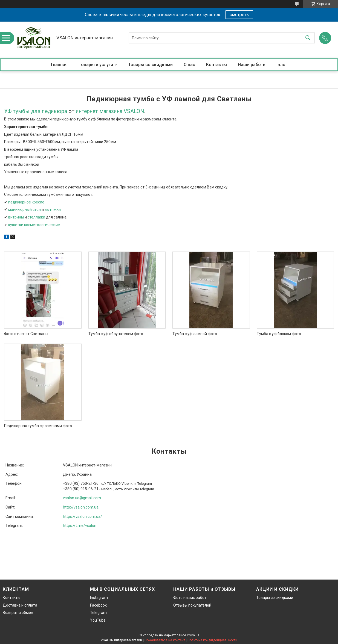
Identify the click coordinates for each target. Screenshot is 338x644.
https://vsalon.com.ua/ (82, 516)
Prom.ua (193, 635)
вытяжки (53, 209)
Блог (282, 64)
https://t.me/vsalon (79, 525)
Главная (59, 64)
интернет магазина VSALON (110, 111)
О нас (189, 64)
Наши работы (252, 64)
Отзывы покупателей (192, 605)
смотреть (239, 14)
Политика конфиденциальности (212, 640)
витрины (16, 217)
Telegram (98, 612)
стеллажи (36, 217)
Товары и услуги (96, 64)
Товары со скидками (150, 64)
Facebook (98, 605)
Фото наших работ (189, 597)
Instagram (99, 597)
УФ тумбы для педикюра (35, 111)
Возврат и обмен (18, 612)
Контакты (216, 64)
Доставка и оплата (20, 605)
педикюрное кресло (26, 202)
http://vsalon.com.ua (81, 507)
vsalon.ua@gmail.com (82, 498)
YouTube (98, 620)
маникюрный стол (24, 209)
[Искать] (307, 38)
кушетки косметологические (34, 225)
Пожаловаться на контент (165, 640)
